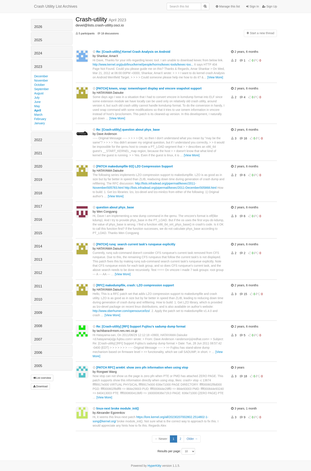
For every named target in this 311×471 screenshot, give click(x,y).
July (37, 97)
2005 (38, 366)
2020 (38, 166)
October (39, 84)
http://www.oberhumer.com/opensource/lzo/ (121, 311)
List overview (42, 377)
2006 (38, 353)
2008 (38, 326)
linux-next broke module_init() (116, 408)
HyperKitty (154, 465)
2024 (38, 53)
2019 (38, 180)
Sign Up (269, 6)
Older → (192, 438)
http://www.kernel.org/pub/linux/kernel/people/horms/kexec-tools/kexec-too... (143, 64)
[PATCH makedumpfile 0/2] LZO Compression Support (133, 166)
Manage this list (228, 6)
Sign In (252, 6)
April (37, 110)
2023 (38, 67)
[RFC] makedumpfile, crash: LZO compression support (133, 285)
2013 (38, 259)
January (39, 123)
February (40, 119)
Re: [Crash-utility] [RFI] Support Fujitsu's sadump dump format (139, 326)
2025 (38, 40)
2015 (38, 233)
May (37, 106)
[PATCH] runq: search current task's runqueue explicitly (134, 244)
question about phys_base (113, 207)
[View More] (215, 77)
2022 (38, 140)
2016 (38, 220)
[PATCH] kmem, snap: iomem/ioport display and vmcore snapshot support (147, 88)
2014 (38, 246)
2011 (38, 286)
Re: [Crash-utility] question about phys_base (126, 129)
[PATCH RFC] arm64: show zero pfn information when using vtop (140, 367)
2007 (38, 339)
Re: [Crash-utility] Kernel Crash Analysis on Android (131, 51)
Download (40, 386)
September (41, 89)
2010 (38, 299)
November (41, 80)
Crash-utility (92, 19)
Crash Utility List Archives (55, 6)
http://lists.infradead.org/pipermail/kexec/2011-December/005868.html (170, 187)
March (38, 114)
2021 (38, 153)
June (37, 102)
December (41, 76)
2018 (38, 193)
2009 (38, 313)
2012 (38, 273)
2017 (38, 206)
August (39, 93)
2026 (38, 27)
